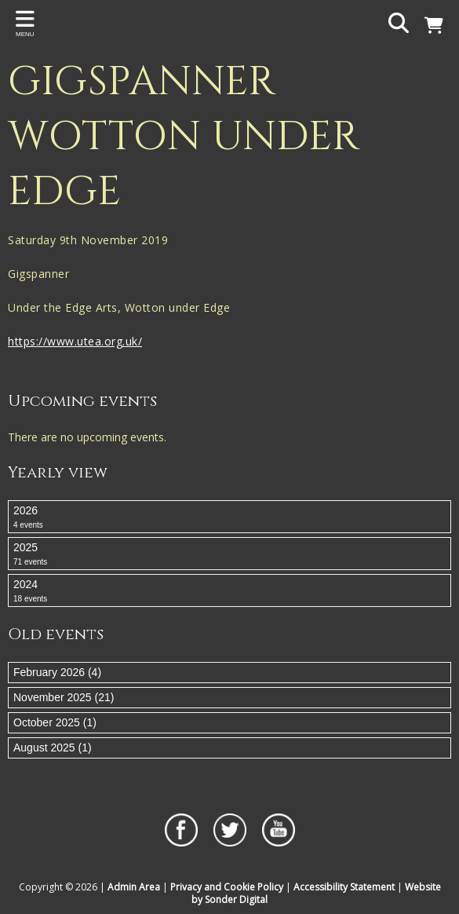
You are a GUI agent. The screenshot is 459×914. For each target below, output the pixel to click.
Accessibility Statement (344, 887)
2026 (229, 517)
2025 (229, 554)
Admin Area (133, 887)
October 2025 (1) (55, 722)
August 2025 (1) (52, 747)
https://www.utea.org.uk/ (75, 341)
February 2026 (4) (57, 672)
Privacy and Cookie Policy (226, 887)
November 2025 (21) (63, 697)
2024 (229, 591)
